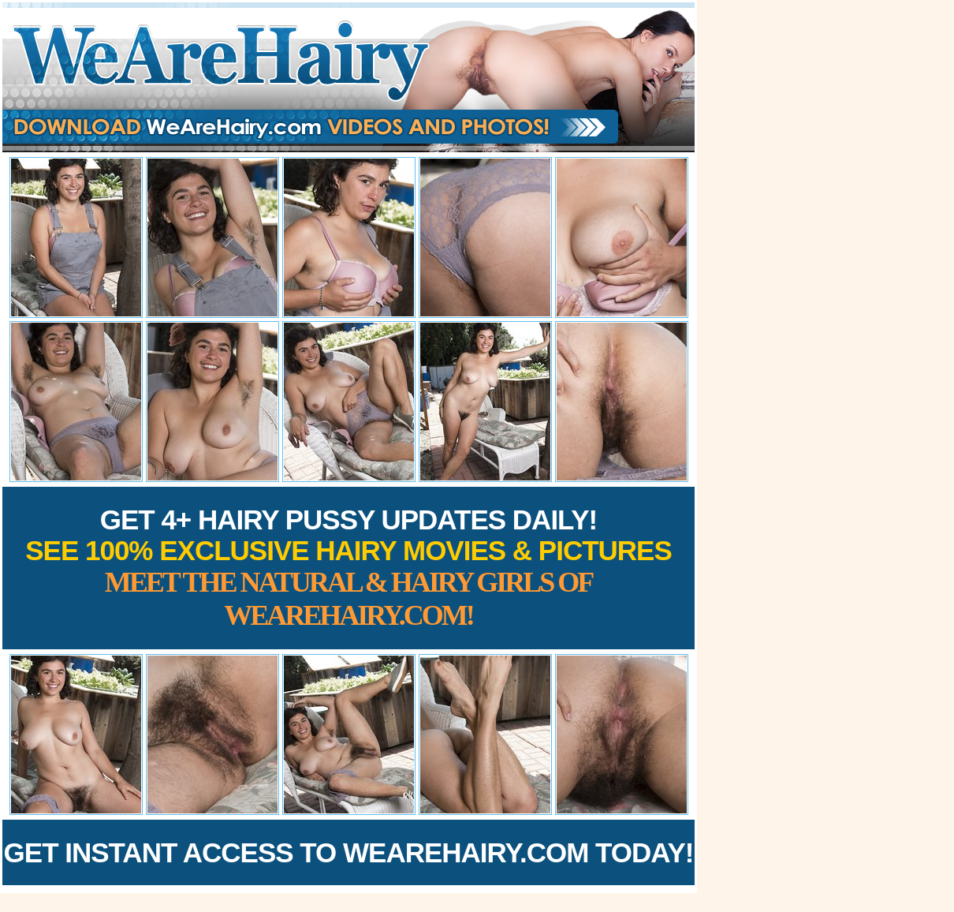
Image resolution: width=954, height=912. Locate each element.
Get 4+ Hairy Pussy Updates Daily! (348, 567)
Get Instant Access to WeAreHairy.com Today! (349, 852)
